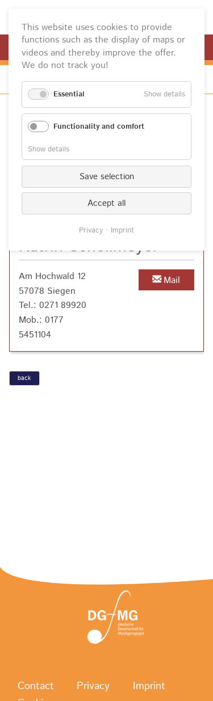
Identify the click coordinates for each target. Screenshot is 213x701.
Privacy (91, 230)
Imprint (122, 230)
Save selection (107, 177)
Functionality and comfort (98, 126)
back (24, 378)
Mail (172, 280)
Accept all (106, 203)
